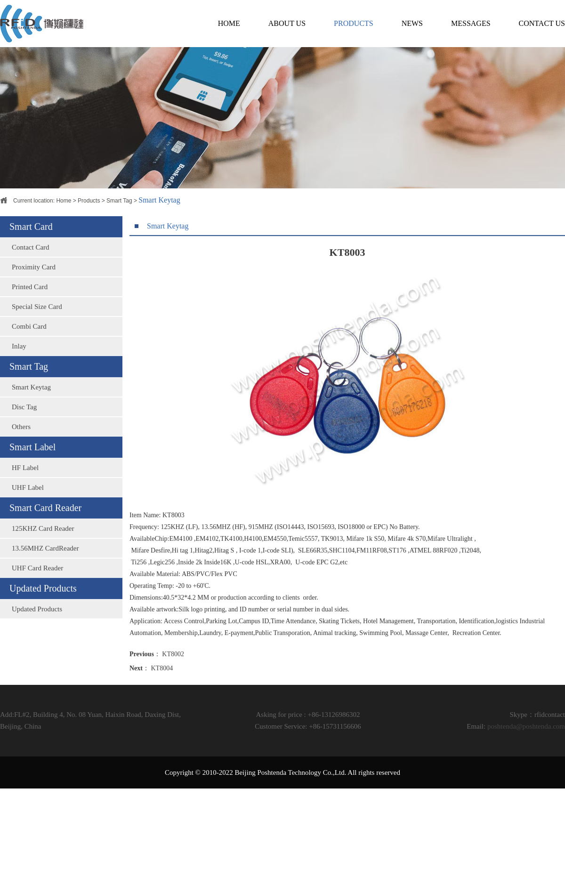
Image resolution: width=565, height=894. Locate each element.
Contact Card (30, 277)
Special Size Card (37, 336)
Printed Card (30, 316)
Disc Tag (24, 436)
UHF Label (28, 517)
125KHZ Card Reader (43, 558)
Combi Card (29, 356)
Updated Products (37, 638)
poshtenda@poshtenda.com (526, 726)
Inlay (19, 376)
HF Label (25, 497)
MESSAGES (471, 23)
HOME (229, 23)
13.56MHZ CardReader (45, 578)
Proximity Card (34, 297)
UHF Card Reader (37, 597)
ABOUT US (287, 23)
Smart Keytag (31, 417)
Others (21, 456)
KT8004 (162, 702)
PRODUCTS (353, 23)
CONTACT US (542, 23)
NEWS (412, 23)
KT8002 (173, 687)
